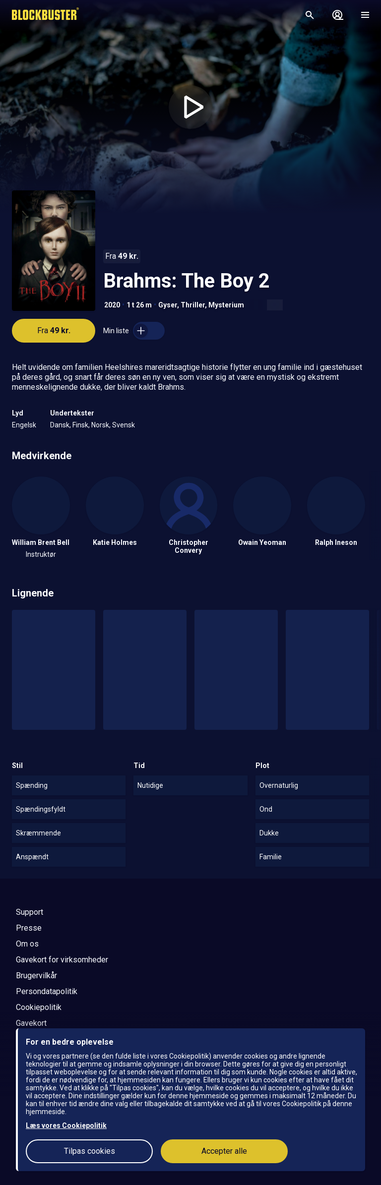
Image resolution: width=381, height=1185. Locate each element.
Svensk (123, 425)
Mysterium (226, 305)
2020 (112, 305)
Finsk (80, 425)
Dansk (59, 425)
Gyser (167, 305)
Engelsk (24, 425)
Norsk (100, 425)
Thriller (193, 305)
